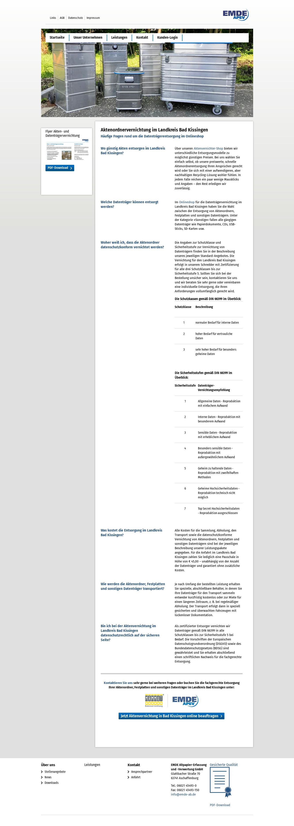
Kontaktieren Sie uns (118, 683)
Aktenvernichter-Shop (208, 148)
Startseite (57, 37)
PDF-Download (58, 168)
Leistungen (119, 37)
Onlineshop (187, 202)
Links (53, 17)
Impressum (93, 17)
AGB (62, 17)
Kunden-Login (167, 37)
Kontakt (142, 37)
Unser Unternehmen (88, 37)
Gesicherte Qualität (224, 765)
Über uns (48, 765)
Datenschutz (75, 17)
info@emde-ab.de (183, 794)
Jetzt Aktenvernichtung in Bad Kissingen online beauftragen (169, 716)
